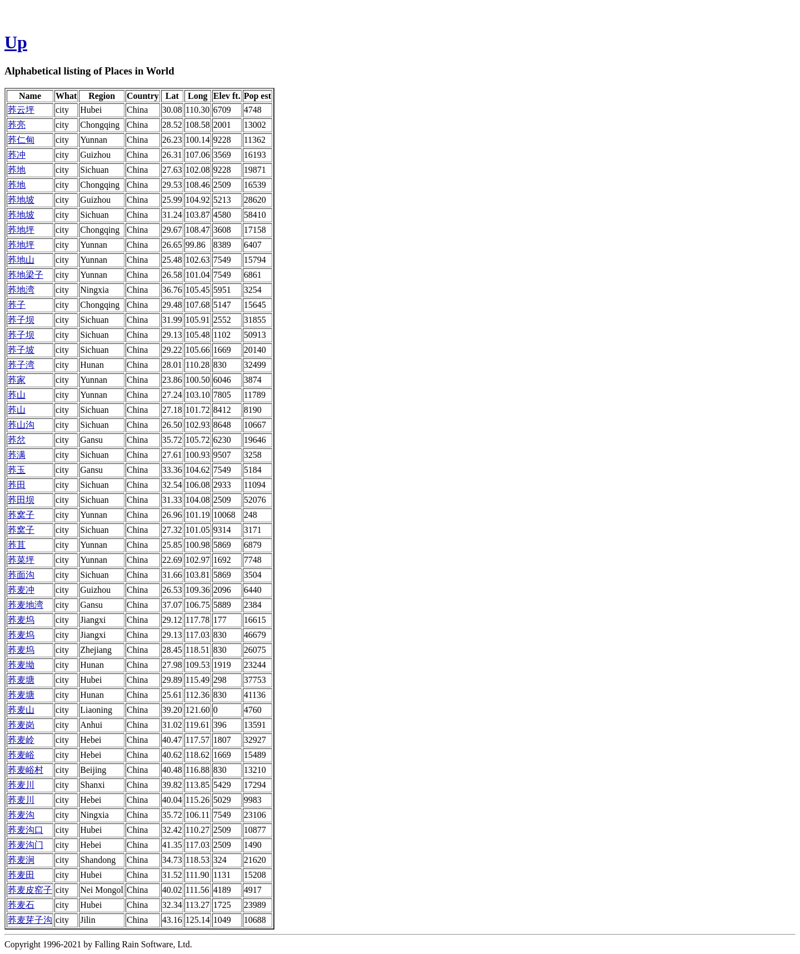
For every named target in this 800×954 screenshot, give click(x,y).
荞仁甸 (21, 139)
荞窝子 (21, 515)
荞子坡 (21, 349)
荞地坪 (21, 229)
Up (15, 42)
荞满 (17, 454)
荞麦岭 (21, 740)
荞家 (17, 379)
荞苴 (17, 545)
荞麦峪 (21, 755)
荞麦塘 (21, 680)
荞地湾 (21, 289)
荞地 (17, 169)
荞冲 (17, 154)
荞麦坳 (21, 665)
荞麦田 (21, 875)
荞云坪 (21, 109)
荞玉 (17, 469)
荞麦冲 (21, 590)
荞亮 (17, 124)
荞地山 (21, 259)
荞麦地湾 (25, 605)
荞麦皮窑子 (30, 890)
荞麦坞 (21, 620)
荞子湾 (21, 364)
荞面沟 (21, 575)
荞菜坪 (21, 560)
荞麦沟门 (25, 845)
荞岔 (17, 439)
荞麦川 (21, 785)
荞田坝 (21, 500)
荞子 (17, 304)
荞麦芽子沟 (30, 920)
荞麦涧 (21, 860)
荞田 (17, 485)
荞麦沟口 (25, 830)
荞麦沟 (21, 815)
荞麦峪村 (25, 770)
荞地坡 (21, 199)
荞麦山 (21, 710)
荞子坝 (21, 319)
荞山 (17, 394)
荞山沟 (21, 424)
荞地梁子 (25, 274)
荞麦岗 (21, 725)
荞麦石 (21, 905)
